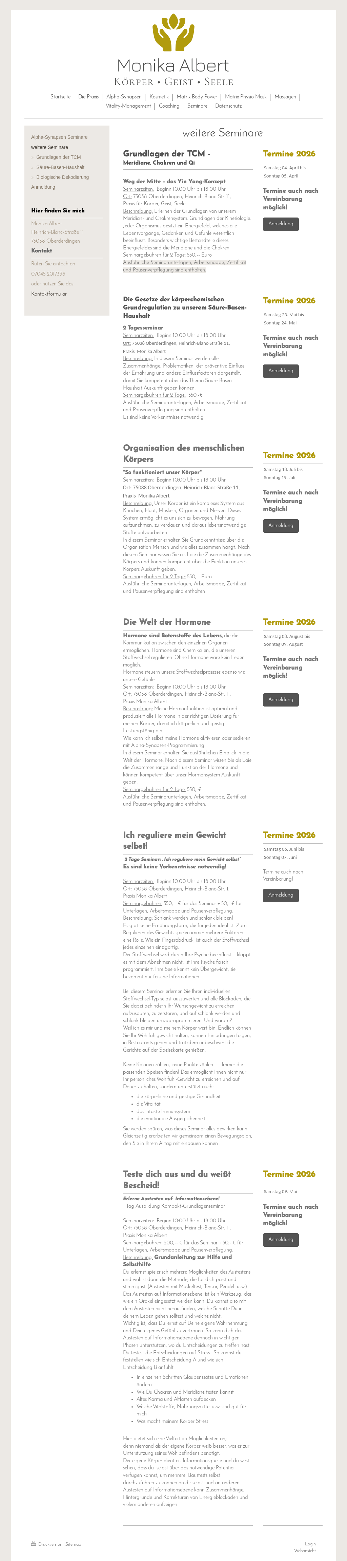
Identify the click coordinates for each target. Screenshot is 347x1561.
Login (310, 1544)
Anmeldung (280, 224)
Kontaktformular (48, 294)
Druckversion (47, 1544)
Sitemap (73, 1544)
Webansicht (305, 1551)
